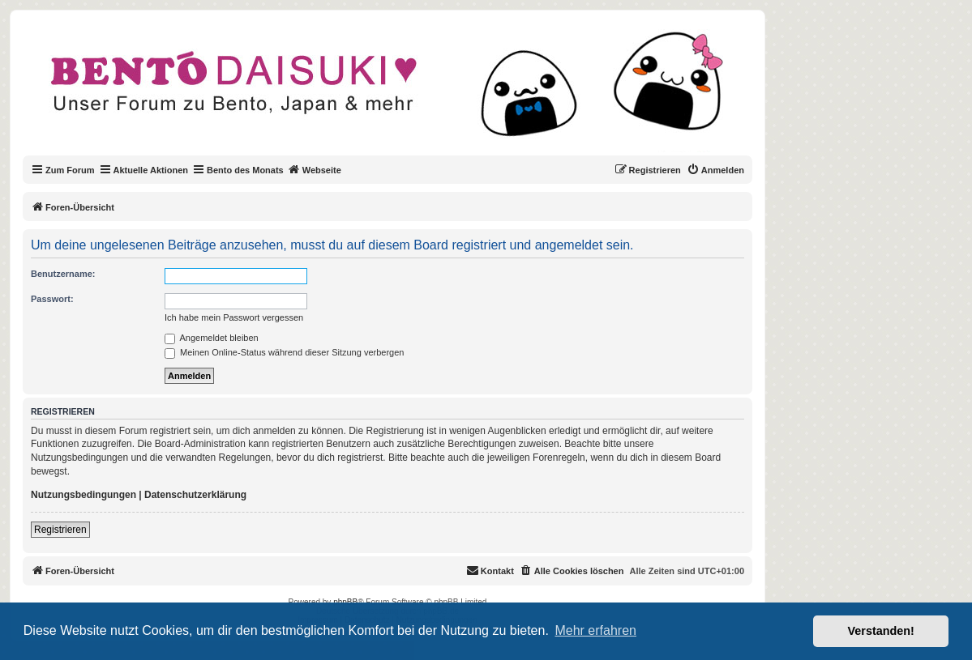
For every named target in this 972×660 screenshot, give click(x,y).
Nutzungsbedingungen (83, 494)
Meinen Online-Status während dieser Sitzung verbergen (284, 352)
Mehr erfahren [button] (595, 630)
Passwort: (52, 299)
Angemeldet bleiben (212, 338)
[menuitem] (715, 170)
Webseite (314, 169)
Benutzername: (63, 274)
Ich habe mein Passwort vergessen (234, 317)
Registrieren (60, 529)
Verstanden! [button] (881, 630)
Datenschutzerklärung (195, 494)
